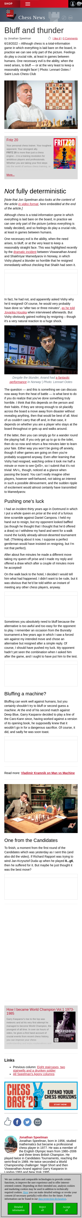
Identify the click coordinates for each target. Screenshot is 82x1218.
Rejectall (42, 1208)
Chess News (31, 17)
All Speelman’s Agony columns (33, 1074)
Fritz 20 (12, 140)
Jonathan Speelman (33, 1137)
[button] (27, 4)
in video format (28, 204)
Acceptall (66, 1208)
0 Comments (70, 38)
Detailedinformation (18, 1208)
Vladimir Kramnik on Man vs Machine (48, 773)
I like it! (57, 38)
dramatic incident (24, 252)
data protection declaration (52, 1198)
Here (25, 1192)
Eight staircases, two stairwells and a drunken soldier (39, 1068)
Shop (8, 3)
